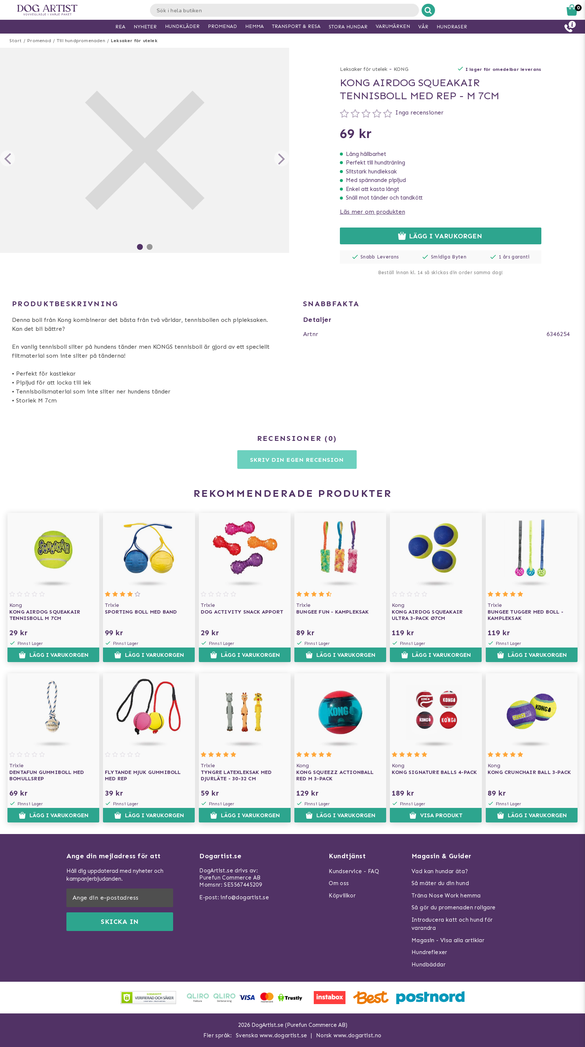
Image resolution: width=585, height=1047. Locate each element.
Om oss (339, 883)
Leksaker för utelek (134, 40)
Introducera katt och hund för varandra (452, 924)
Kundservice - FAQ (354, 871)
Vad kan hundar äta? (440, 871)
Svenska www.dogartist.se (271, 1035)
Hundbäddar (428, 964)
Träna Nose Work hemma (446, 895)
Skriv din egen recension (297, 459)
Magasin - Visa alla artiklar (448, 940)
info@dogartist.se (244, 897)
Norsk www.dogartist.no (349, 1035)
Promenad (39, 40)
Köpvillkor (342, 895)
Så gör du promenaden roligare (454, 907)
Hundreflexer (429, 952)
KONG (401, 69)
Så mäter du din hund (440, 883)
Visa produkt (436, 815)
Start (15, 40)
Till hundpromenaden (81, 40)
